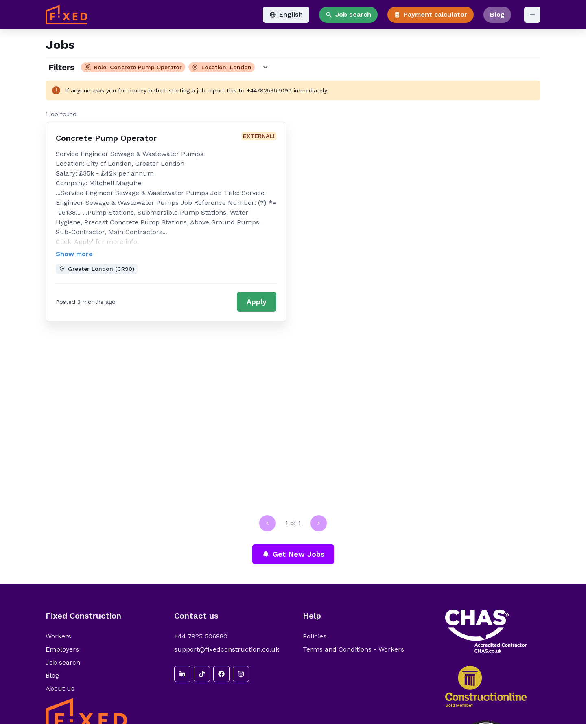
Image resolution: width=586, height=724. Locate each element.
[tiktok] (202, 674)
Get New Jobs (293, 554)
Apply (257, 301)
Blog (497, 14)
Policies (314, 636)
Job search (348, 14)
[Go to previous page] (267, 523)
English (286, 14)
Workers (58, 636)
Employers (62, 649)
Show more (74, 254)
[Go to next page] (318, 523)
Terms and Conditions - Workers (353, 649)
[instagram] (241, 674)
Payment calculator (430, 14)
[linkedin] (182, 674)
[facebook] (221, 674)
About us (60, 688)
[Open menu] (532, 15)
